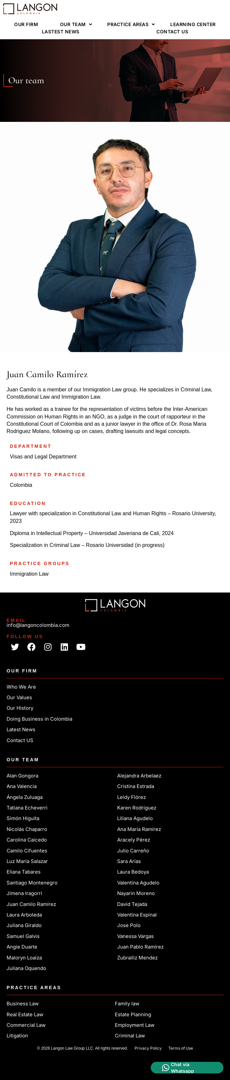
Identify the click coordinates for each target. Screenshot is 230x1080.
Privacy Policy (148, 1048)
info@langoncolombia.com (38, 625)
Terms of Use (180, 1048)
